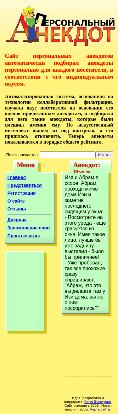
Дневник (17, 219)
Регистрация (22, 193)
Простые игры (24, 235)
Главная (17, 177)
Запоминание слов (29, 227)
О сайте (16, 201)
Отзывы (17, 208)
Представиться (25, 185)
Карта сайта (100, 409)
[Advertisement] (25, 293)
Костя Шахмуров (97, 402)
